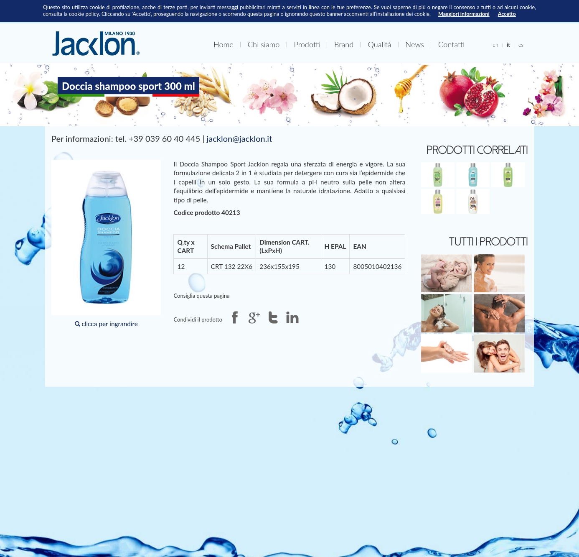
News (415, 44)
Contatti (451, 44)
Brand (343, 44)
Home (223, 44)
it (508, 44)
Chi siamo (264, 44)
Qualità (379, 44)
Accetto (507, 14)
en (495, 44)
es (520, 44)
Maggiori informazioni (464, 14)
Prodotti (307, 44)
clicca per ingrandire (106, 243)
